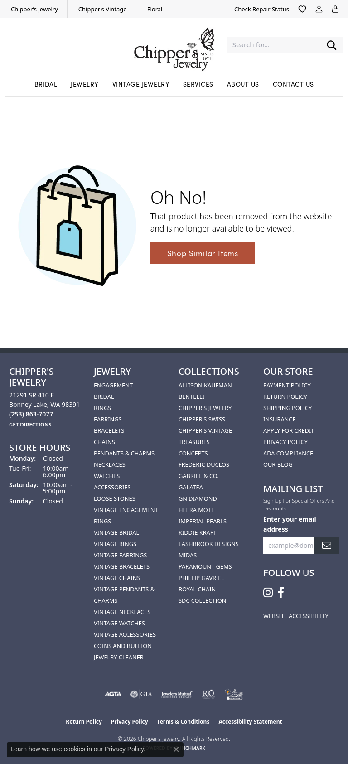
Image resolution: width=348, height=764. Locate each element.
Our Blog (278, 464)
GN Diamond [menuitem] (198, 498)
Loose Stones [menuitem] (114, 498)
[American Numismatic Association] (233, 694)
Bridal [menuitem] (104, 396)
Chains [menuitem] (104, 442)
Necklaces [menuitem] (110, 464)
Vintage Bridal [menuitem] (116, 532)
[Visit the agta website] (113, 694)
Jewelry (84, 83)
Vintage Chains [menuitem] (117, 578)
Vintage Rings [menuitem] (115, 544)
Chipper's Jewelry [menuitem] (205, 408)
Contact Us (293, 83)
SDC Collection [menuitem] (202, 600)
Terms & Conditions (183, 721)
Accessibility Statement (250, 721)
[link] (33, 9)
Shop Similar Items (202, 252)
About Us (243, 83)
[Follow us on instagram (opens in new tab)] (268, 592)
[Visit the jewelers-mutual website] (177, 694)
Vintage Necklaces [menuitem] (122, 612)
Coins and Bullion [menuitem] (123, 646)
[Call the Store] (31, 414)
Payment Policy (287, 385)
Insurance (279, 419)
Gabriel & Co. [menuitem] (199, 476)
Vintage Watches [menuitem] (119, 623)
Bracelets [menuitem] (109, 430)
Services (198, 83)
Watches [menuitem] (107, 476)
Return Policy (285, 396)
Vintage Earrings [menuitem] (120, 555)
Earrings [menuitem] (108, 419)
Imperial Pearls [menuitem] (203, 521)
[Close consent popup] (176, 749)
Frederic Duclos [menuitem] (204, 464)
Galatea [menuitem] (191, 487)
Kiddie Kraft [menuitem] (198, 532)
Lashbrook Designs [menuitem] (209, 544)
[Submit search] (331, 45)
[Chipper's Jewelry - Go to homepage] (174, 45)
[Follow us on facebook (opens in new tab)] (280, 592)
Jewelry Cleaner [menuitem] (119, 657)
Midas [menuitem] (188, 555)
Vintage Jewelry (140, 83)
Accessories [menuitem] (112, 487)
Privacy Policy (285, 442)
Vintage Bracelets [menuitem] (122, 566)
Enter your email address (289, 524)
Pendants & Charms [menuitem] (124, 453)
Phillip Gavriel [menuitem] (201, 578)
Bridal (46, 83)
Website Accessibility (296, 616)
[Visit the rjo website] (208, 694)
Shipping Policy (287, 408)
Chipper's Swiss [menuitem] (202, 419)
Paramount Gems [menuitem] (205, 566)
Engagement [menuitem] (113, 385)
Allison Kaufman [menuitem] (205, 385)
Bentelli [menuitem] (191, 396)
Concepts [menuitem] (193, 453)
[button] (302, 9)
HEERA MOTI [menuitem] (196, 510)
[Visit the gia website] (141, 694)
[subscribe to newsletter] (326, 545)
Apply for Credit (288, 430)
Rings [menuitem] (102, 408)
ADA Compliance (288, 453)
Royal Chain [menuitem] (197, 589)
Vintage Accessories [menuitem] (125, 634)
